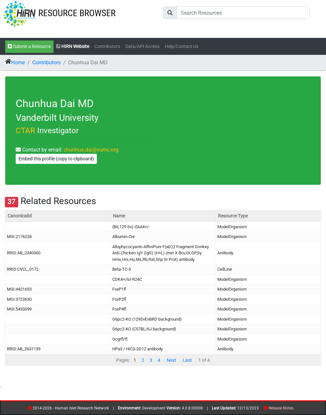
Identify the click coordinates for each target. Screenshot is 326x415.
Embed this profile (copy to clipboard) (56, 158)
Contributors (107, 46)
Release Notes (281, 408)
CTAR (25, 130)
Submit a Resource (29, 46)
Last (187, 360)
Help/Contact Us (181, 46)
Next (171, 360)
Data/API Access (142, 46)
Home (18, 62)
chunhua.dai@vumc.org (91, 150)
